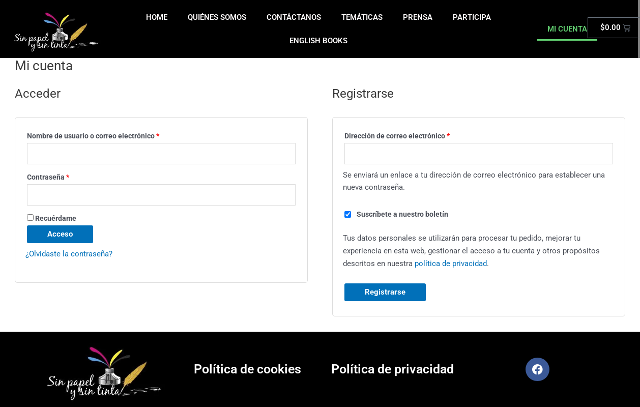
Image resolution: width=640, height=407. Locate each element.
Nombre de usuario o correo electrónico (111, 134)
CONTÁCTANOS (294, 17)
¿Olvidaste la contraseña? (68, 254)
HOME (156, 17)
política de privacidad (451, 263)
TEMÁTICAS (362, 17)
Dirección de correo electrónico (415, 134)
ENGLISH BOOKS (318, 40)
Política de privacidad (392, 369)
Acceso (60, 234)
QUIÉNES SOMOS (217, 17)
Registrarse (385, 292)
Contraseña (66, 175)
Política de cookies (247, 369)
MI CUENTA (567, 29)
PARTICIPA (472, 17)
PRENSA (417, 17)
